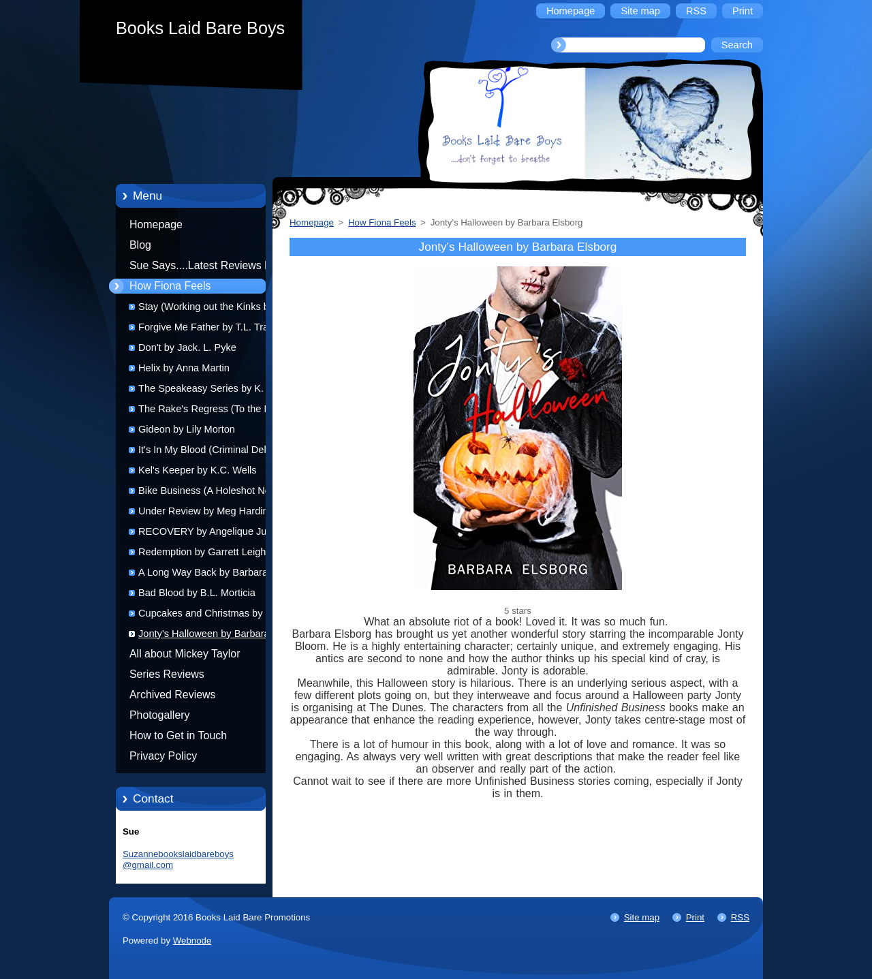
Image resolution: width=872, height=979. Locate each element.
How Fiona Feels (170, 286)
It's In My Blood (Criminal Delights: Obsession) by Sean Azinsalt (214, 452)
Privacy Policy (163, 756)
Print (695, 917)
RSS (740, 917)
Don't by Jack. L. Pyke (187, 347)
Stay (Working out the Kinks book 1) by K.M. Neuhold (211, 309)
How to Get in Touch (178, 735)
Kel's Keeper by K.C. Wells (197, 470)
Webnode (192, 940)
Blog (140, 245)
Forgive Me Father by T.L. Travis (209, 327)
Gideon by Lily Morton (186, 429)
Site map (641, 917)
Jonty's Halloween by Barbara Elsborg (204, 636)
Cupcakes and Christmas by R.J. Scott (210, 615)
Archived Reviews (172, 694)
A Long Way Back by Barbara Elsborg (203, 574)
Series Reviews (166, 674)
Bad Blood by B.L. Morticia (196, 592)
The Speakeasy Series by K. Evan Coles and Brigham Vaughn (213, 391)
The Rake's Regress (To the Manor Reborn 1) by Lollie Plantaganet (215, 411)
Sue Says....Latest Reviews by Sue (202, 268)
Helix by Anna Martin (184, 367)
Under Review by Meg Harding (206, 511)
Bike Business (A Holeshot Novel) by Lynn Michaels (212, 493)
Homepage (156, 224)
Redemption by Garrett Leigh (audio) (202, 554)
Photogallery (159, 715)
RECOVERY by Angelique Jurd (206, 531)
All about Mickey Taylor (184, 653)
